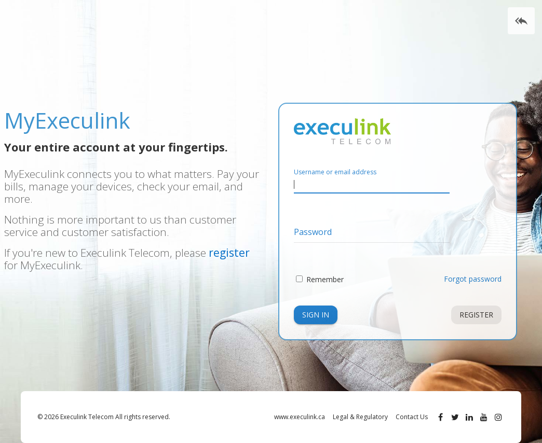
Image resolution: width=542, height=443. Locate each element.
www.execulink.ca (299, 416)
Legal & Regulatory (360, 416)
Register (476, 315)
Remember (325, 279)
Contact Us (412, 416)
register (229, 252)
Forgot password (473, 279)
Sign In (315, 315)
